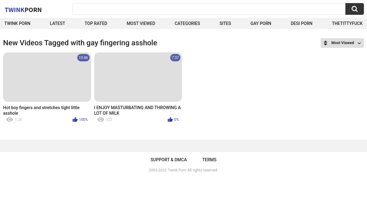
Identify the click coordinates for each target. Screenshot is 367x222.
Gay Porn (261, 23)
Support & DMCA (168, 159)
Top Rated (96, 23)
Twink (23, 9)
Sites (225, 23)
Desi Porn (301, 23)
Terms (209, 159)
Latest (57, 23)
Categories (187, 23)
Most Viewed (141, 23)
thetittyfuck (347, 23)
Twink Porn (17, 23)
